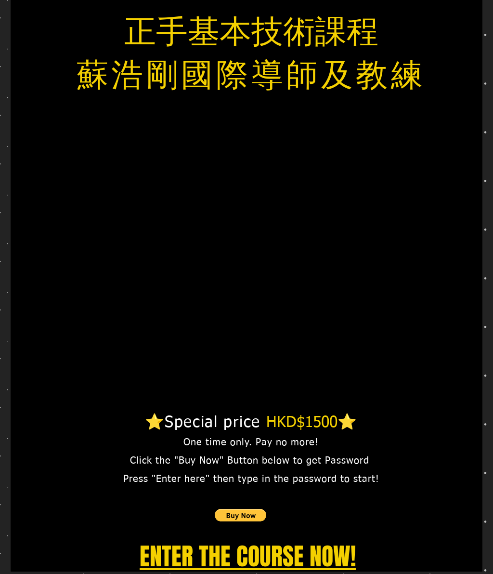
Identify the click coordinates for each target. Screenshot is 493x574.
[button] (240, 515)
